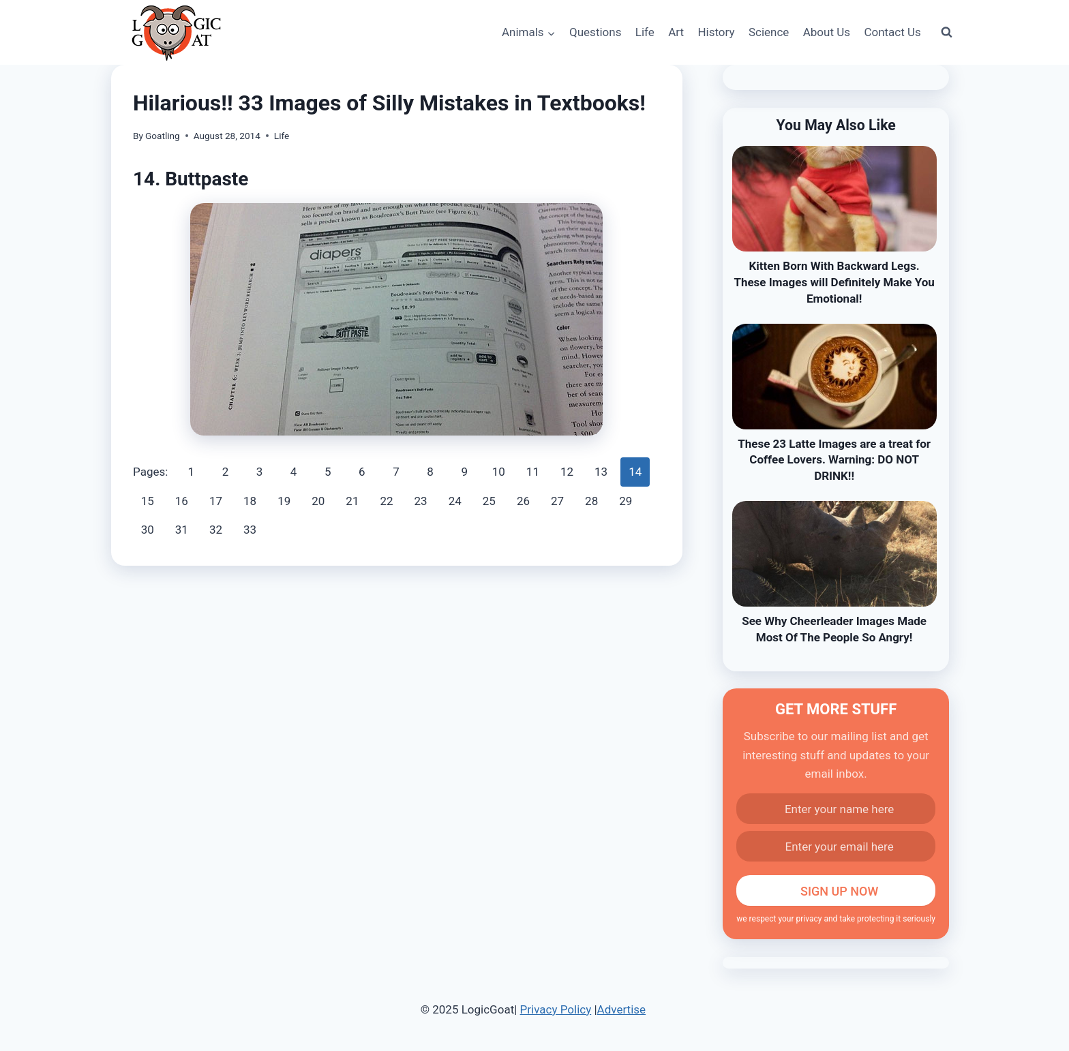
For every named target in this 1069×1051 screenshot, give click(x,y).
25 (489, 501)
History (715, 32)
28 (591, 501)
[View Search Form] (946, 32)
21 (352, 501)
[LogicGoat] (176, 33)
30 (147, 529)
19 (283, 501)
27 (557, 501)
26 (523, 501)
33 (249, 529)
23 (421, 501)
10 (498, 471)
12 (566, 471)
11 (532, 471)
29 (625, 501)
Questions (595, 32)
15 (147, 501)
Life (644, 32)
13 (600, 471)
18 (249, 501)
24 (455, 501)
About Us (826, 32)
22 (386, 501)
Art (676, 32)
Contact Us (892, 32)
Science (769, 32)
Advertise (621, 1009)
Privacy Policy (556, 1009)
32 (215, 529)
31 (181, 529)
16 (181, 501)
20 (318, 501)
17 (215, 501)
